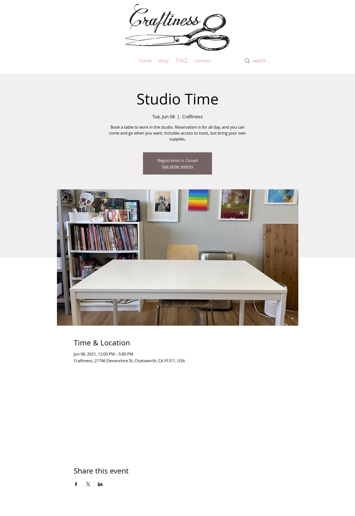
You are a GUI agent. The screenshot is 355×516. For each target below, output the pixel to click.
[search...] (264, 61)
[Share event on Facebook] (76, 484)
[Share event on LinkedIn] (100, 484)
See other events (177, 166)
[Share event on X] (88, 484)
